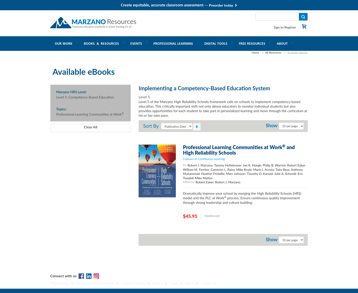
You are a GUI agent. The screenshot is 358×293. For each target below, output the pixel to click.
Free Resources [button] (252, 43)
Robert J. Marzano (200, 165)
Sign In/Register (285, 27)
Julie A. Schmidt (285, 174)
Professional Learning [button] (173, 43)
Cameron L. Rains (223, 169)
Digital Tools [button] (215, 43)
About (189, 283)
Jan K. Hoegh (252, 165)
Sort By (151, 125)
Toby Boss (282, 169)
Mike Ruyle (244, 169)
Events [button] (136, 43)
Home (255, 52)
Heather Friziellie (213, 174)
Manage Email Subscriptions (95, 283)
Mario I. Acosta (263, 169)
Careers (157, 283)
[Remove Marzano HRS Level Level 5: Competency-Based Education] (111, 90)
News (174, 283)
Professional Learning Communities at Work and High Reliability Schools (239, 150)
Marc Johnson (235, 174)
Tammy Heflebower (227, 165)
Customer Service (133, 283)
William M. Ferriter (196, 169)
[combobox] (281, 17)
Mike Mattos (204, 178)
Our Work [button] (63, 43)
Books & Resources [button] (101, 43)
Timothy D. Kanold (260, 174)
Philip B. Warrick (274, 165)
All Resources (273, 52)
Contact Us (208, 283)
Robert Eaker (296, 165)
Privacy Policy (59, 283)
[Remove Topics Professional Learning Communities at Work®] (111, 107)
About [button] (282, 43)
